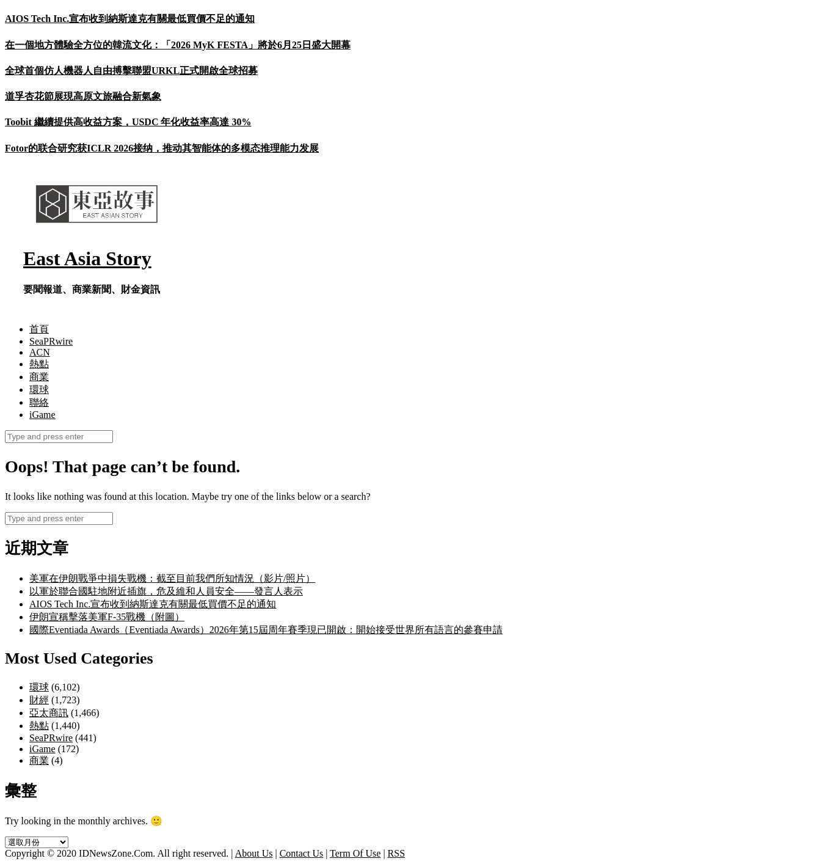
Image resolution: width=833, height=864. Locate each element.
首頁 (39, 329)
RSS (396, 853)
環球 (39, 389)
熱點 (39, 364)
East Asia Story (87, 258)
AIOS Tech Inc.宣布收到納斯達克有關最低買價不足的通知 (130, 18)
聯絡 (39, 402)
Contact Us (302, 853)
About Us (254, 853)
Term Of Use (355, 853)
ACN (39, 352)
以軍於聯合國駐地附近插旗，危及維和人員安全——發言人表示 (166, 591)
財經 (39, 700)
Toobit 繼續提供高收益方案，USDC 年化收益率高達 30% (128, 122)
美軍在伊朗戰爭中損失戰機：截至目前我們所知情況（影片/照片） (172, 578)
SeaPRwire (51, 341)
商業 (39, 377)
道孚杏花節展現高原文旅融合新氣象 (83, 96)
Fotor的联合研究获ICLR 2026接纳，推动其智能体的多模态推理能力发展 (162, 148)
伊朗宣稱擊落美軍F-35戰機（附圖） (106, 617)
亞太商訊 (48, 713)
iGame (42, 414)
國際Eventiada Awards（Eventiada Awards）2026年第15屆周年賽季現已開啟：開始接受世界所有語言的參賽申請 (266, 629)
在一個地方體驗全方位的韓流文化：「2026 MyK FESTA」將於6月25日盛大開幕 (178, 45)
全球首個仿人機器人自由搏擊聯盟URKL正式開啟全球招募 (131, 70)
